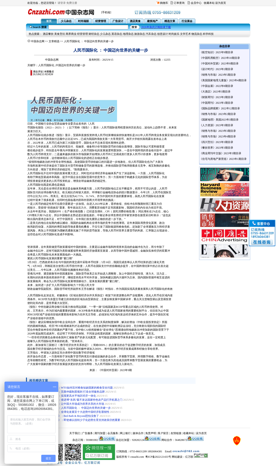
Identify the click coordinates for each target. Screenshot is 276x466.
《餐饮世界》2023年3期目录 (216, 147)
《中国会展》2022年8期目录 (216, 86)
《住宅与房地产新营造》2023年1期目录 (223, 158)
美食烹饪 (59, 33)
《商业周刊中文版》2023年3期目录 (220, 153)
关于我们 (74, 433)
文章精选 (54, 41)
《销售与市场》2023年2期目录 (218, 114)
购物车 (164, 2)
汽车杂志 (151, 33)
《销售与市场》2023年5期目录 (218, 74)
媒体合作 (138, 433)
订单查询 (179, 2)
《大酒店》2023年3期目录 (215, 91)
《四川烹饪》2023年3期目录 (216, 142)
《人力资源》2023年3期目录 (216, 125)
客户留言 (163, 433)
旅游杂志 (139, 33)
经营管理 (82, 33)
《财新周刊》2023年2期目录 (216, 97)
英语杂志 (116, 33)
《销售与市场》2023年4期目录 (218, 136)
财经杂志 (94, 33)
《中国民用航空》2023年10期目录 (220, 57)
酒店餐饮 (48, 33)
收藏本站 (209, 2)
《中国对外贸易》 (109, 370)
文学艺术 (185, 33)
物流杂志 (196, 33)
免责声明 (150, 433)
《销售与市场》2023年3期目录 (218, 130)
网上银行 (125, 433)
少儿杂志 (105, 33)
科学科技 (208, 33)
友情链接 (176, 433)
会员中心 (196, 2)
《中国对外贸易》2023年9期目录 (219, 63)
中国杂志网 (37, 41)
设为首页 (220, 2)
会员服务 (112, 433)
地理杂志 (128, 33)
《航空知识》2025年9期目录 (216, 52)
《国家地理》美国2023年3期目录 (219, 119)
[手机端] (106, 12)
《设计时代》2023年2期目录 (216, 69)
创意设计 (162, 33)
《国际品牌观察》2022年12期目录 (220, 108)
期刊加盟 (100, 433)
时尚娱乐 (174, 33)
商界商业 (71, 33)
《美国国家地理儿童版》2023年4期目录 (223, 80)
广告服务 (87, 433)
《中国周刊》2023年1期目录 (216, 102)
